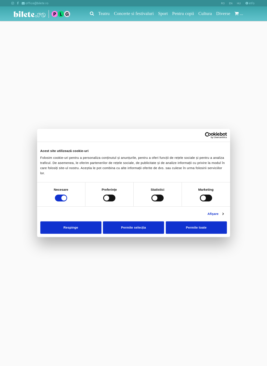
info (250, 3)
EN (230, 3)
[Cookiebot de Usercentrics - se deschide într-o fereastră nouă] (208, 135)
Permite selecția (133, 227)
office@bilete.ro (35, 3)
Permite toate (196, 227)
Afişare (213, 214)
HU (239, 3)
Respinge (70, 227)
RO (223, 3)
